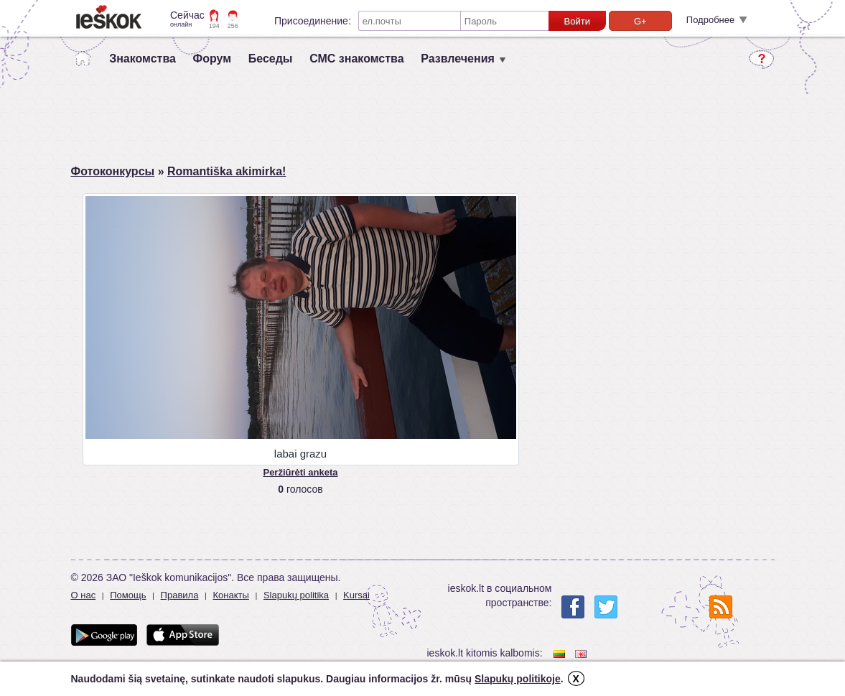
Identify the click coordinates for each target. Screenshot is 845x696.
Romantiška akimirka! (226, 171)
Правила (180, 595)
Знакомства (142, 58)
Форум (212, 58)
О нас (83, 595)
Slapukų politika (296, 595)
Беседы (270, 58)
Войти (577, 21)
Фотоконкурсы (113, 171)
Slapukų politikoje (518, 679)
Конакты (230, 595)
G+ (640, 21)
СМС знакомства (356, 58)
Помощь (128, 595)
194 (214, 25)
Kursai (356, 595)
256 (233, 25)
